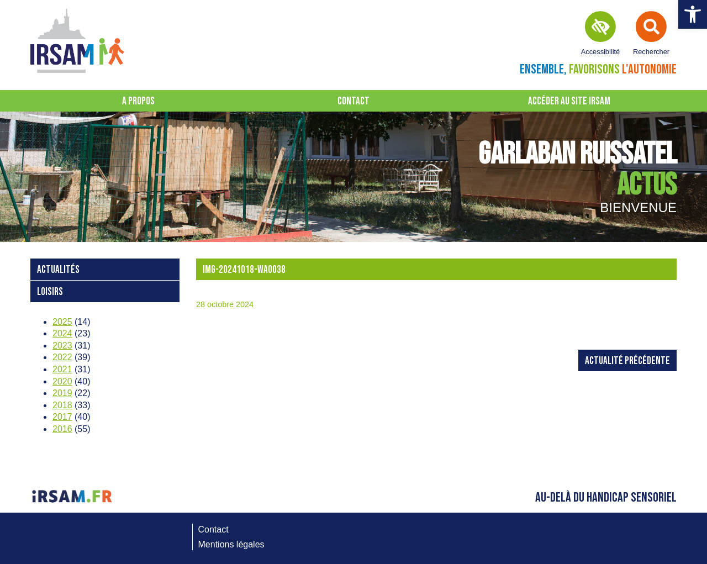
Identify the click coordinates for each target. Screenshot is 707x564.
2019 (62, 393)
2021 (62, 369)
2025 (62, 321)
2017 (62, 416)
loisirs (50, 292)
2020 (62, 381)
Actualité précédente (627, 361)
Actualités (58, 269)
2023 (62, 345)
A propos (138, 101)
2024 (62, 333)
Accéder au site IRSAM (569, 101)
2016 (62, 429)
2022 (62, 357)
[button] (692, 14)
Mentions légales (231, 544)
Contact (353, 101)
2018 (62, 405)
